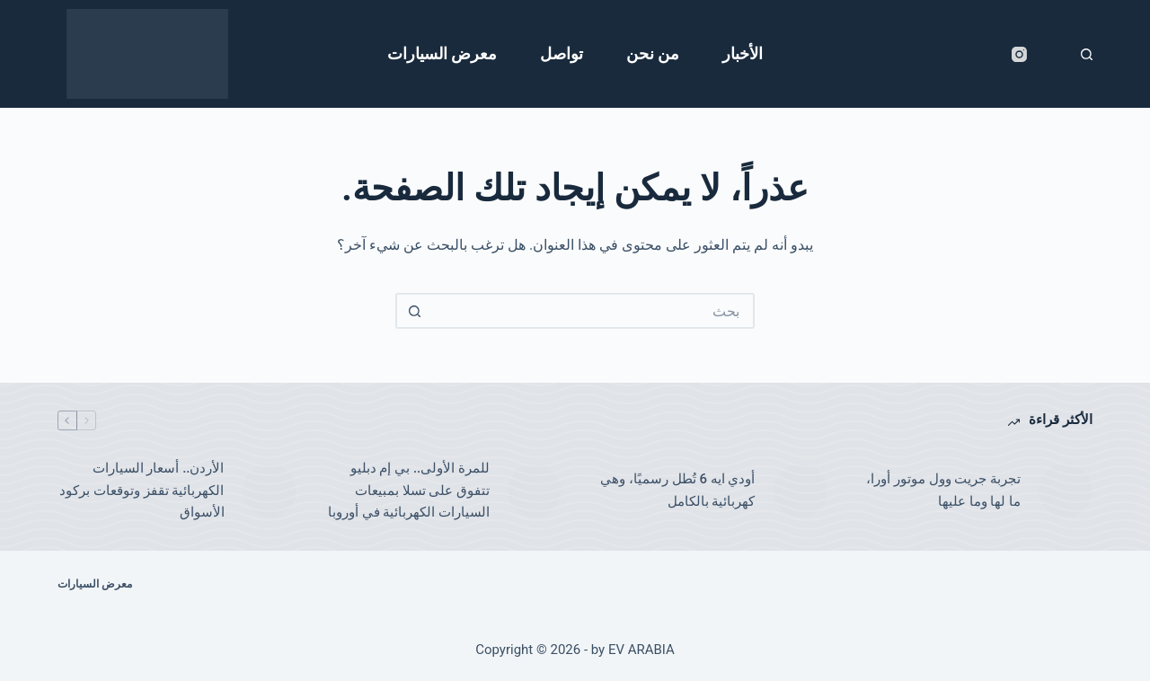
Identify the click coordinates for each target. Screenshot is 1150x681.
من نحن (652, 53)
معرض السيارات (442, 53)
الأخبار (742, 53)
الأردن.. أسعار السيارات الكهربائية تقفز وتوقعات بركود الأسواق (141, 490)
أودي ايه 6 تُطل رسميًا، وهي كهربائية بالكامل (677, 490)
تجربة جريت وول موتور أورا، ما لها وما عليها (943, 490)
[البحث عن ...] (593, 311)
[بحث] (1086, 54)
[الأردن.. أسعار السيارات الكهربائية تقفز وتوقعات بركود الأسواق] (269, 490)
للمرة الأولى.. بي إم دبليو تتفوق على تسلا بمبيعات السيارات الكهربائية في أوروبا (409, 490)
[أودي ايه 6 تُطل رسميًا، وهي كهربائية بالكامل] (800, 490)
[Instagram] (1019, 54)
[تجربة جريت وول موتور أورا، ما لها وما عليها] (1065, 490)
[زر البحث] (413, 311)
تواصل (561, 53)
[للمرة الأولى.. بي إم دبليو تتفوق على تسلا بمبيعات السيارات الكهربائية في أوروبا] (535, 490)
